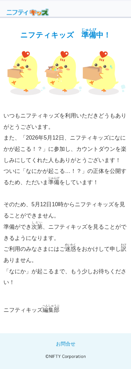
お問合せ (65, 344)
